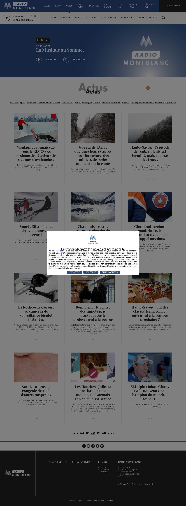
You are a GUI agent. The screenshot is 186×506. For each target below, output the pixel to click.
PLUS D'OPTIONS (110, 272)
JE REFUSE (91, 272)
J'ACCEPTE (74, 272)
